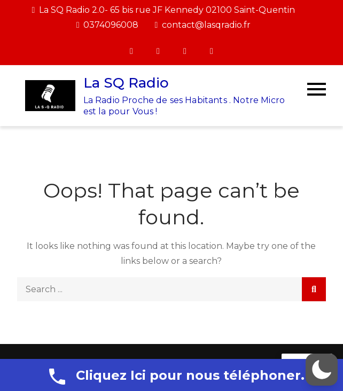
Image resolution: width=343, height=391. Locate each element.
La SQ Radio (126, 82)
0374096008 (107, 25)
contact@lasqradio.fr (202, 25)
